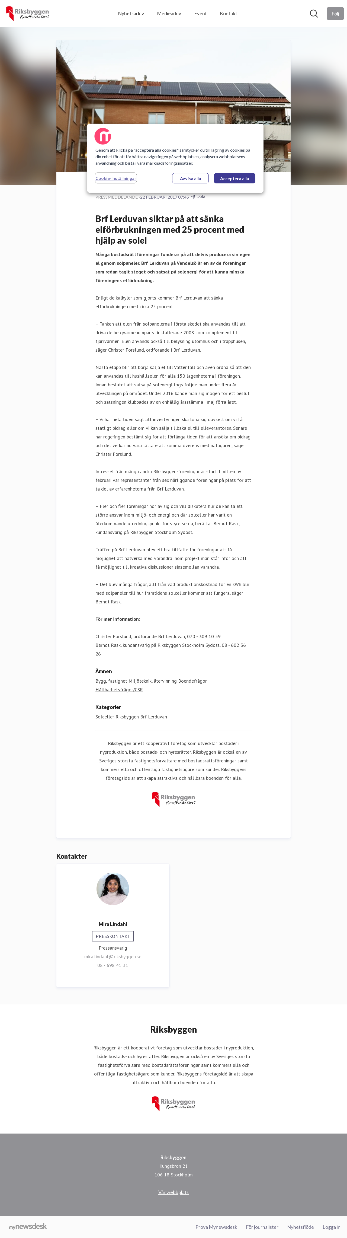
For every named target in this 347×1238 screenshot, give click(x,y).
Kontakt (228, 13)
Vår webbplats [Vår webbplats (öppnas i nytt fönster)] (173, 1192)
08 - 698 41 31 (112, 965)
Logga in (331, 1227)
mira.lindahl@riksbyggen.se (112, 956)
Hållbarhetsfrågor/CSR (119, 689)
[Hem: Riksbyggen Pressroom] (27, 13)
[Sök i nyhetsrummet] (314, 13)
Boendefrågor (192, 681)
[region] (175, 158)
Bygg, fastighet (111, 681)
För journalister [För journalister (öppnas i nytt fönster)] (262, 1227)
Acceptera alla (234, 178)
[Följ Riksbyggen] (335, 13)
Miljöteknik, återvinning (152, 681)
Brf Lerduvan (153, 717)
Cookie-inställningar (115, 178)
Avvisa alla (190, 178)
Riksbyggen (127, 717)
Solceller (104, 717)
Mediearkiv (169, 13)
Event (200, 13)
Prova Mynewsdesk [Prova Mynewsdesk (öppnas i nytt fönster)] (216, 1227)
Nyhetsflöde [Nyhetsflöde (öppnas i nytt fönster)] (300, 1227)
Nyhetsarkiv (131, 13)
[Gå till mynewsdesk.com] (28, 1227)
